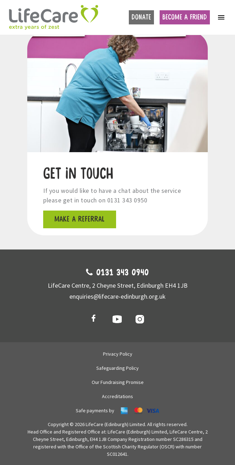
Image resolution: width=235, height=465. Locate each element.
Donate (141, 17)
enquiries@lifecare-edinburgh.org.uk (117, 296)
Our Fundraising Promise (118, 382)
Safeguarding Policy (117, 368)
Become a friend (184, 17)
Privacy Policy (117, 354)
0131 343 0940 (117, 273)
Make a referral (80, 219)
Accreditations (117, 396)
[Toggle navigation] (221, 17)
